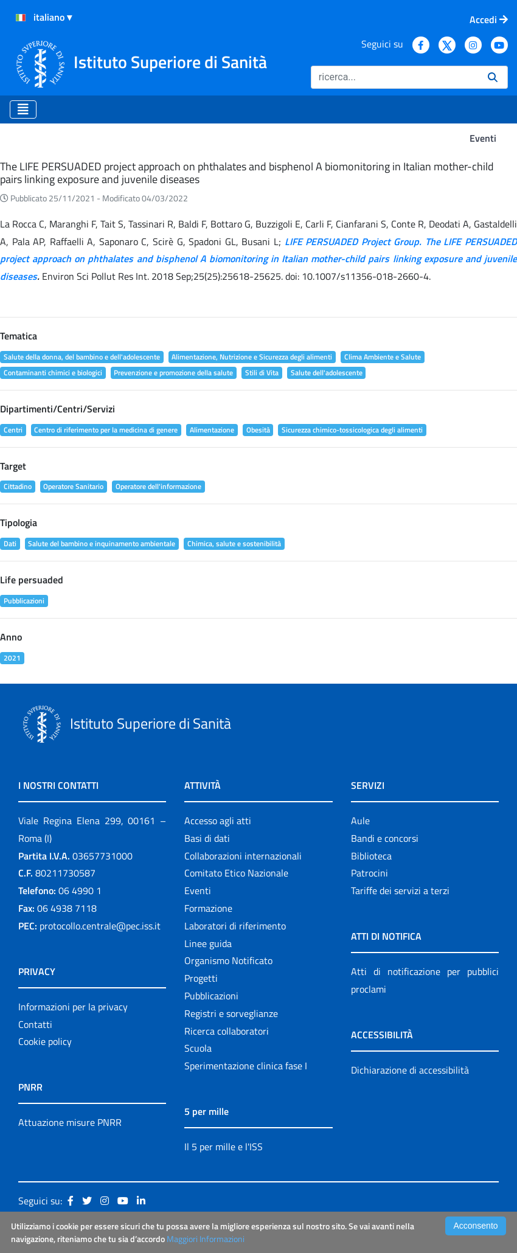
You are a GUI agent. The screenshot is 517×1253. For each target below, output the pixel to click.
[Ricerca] (394, 77)
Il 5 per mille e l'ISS (223, 1146)
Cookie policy (45, 1041)
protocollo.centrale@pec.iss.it (100, 925)
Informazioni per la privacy (73, 1006)
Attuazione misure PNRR (70, 1122)
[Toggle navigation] (23, 109)
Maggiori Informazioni (206, 1238)
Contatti (35, 1024)
